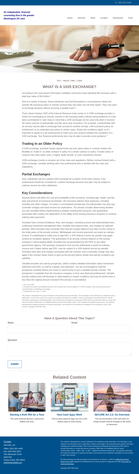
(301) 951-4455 (123, 2)
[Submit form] (15, 364)
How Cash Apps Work (69, 414)
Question (12, 340)
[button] (83, 15)
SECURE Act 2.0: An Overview (111, 414)
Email (74, 323)
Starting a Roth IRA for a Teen (27, 414)
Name (11, 323)
